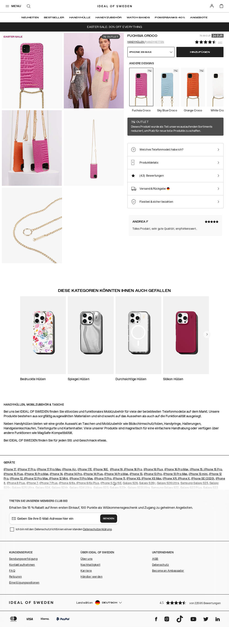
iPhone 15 (196, 469)
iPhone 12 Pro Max (35, 478)
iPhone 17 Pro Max (49, 469)
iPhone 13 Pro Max (175, 474)
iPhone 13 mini (198, 474)
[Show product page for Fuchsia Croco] (141, 87)
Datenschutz (160, 565)
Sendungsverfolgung (23, 559)
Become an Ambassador (168, 571)
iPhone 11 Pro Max (81, 478)
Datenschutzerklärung (97, 529)
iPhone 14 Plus (93, 474)
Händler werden (91, 577)
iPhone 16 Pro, (133, 469)
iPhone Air (69, 469)
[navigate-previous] (207, 334)
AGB (155, 559)
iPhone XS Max (151, 478)
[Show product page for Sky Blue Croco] (167, 87)
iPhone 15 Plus (13, 474)
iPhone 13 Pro (153, 474)
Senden (108, 518)
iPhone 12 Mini (58, 478)
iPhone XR (170, 478)
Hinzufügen (200, 52)
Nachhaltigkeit (90, 565)
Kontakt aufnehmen (22, 565)
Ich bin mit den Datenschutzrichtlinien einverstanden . (64, 529)
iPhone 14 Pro (73, 474)
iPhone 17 (10, 469)
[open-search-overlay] (28, 6)
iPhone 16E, (100, 469)
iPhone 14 (56, 474)
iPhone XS (133, 478)
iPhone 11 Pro (103, 478)
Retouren (15, 577)
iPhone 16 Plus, (154, 469)
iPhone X (183, 478)
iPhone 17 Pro (26, 469)
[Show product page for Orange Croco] (193, 87)
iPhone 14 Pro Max (116, 474)
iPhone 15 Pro (212, 469)
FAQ (12, 571)
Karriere (86, 571)
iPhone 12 (16, 478)
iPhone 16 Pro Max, (176, 469)
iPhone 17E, (85, 469)
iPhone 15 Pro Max (36, 474)
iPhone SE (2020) (202, 478)
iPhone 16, (117, 469)
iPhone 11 (119, 478)
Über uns (86, 559)
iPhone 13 (136, 474)
